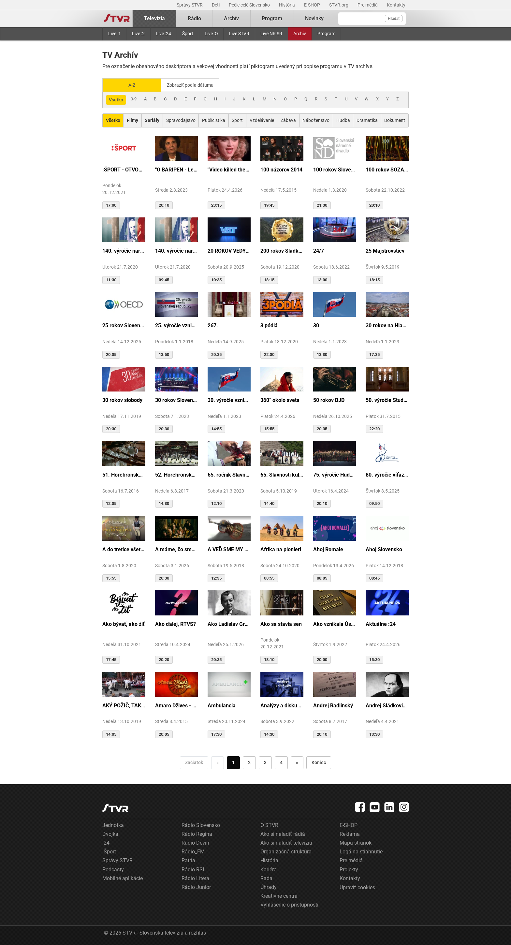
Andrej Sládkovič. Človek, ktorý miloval (387, 705)
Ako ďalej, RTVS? (175, 623)
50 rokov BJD (328, 399)
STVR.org (339, 4)
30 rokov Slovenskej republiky (176, 399)
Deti (216, 4)
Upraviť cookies (357, 887)
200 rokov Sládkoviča (281, 250)
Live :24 (163, 33)
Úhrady (268, 886)
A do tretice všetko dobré (123, 549)
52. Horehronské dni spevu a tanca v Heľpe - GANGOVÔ (176, 474)
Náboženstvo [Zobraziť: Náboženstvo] (315, 119)
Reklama (350, 833)
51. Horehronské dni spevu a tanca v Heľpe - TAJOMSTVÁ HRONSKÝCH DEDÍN (123, 474)
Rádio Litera (195, 878)
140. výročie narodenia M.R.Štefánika (123, 250)
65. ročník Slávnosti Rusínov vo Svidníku (229, 474)
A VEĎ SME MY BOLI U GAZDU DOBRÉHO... (229, 549)
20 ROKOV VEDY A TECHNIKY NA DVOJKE (229, 250)
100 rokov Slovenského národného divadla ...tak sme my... (334, 169)
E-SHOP (312, 4)
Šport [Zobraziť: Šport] (237, 119)
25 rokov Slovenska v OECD (123, 325)
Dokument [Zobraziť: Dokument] (394, 119)
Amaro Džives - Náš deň (176, 705)
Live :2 (138, 33)
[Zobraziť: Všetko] (113, 120)
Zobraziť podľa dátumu (192, 84)
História (287, 4)
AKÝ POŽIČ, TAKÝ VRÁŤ (123, 705)
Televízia (154, 18)
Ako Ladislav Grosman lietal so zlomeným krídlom (229, 623)
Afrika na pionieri (280, 549)
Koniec (319, 761)
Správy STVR (190, 4)
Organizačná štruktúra (286, 851)
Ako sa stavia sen (281, 623)
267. (213, 325)
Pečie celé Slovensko (250, 4)
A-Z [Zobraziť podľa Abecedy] (131, 84)
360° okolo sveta (279, 399)
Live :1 (114, 33)
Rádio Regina (197, 833)
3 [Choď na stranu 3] (265, 761)
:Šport (109, 851)
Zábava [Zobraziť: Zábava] (288, 119)
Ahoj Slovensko (384, 549)
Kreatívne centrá (279, 895)
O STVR (269, 824)
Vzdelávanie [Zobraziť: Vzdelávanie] (262, 119)
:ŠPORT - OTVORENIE (123, 169)
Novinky (314, 18)
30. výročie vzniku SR (229, 399)
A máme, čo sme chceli (176, 549)
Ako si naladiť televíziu (286, 842)
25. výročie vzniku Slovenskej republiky (176, 325)
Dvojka (110, 833)
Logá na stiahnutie (361, 851)
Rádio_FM (193, 851)
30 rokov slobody (122, 399)
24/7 (318, 250)
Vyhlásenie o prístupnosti (289, 904)
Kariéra (268, 869)
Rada (266, 878)
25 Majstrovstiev (385, 250)
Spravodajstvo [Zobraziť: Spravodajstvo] (181, 119)
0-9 (134, 98)
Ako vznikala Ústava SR (334, 623)
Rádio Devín (195, 842)
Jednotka (113, 824)
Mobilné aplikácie (122, 878)
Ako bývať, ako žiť (123, 623)
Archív (299, 33)
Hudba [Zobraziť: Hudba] (343, 119)
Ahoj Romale (328, 549)
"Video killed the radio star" (229, 169)
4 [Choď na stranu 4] (281, 761)
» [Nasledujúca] (297, 761)
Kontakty (396, 4)
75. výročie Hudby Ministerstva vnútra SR (334, 474)
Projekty (349, 869)
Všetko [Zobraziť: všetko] (116, 99)
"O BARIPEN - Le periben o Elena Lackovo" (176, 169)
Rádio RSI (193, 869)
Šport (187, 33)
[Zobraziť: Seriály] (152, 120)
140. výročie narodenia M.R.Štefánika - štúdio (176, 250)
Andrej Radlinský (333, 705)
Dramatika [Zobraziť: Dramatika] (367, 119)
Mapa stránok (356, 842)
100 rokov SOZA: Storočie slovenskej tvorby (387, 169)
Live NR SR (271, 33)
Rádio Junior (196, 886)
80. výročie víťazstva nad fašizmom (387, 474)
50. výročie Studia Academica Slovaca (387, 399)
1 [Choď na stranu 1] (233, 761)
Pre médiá (368, 4)
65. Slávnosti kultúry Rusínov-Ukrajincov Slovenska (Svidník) (281, 474)
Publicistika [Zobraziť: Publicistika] (213, 119)
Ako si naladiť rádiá (282, 833)
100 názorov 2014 (281, 169)
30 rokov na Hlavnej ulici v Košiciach (387, 325)
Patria (188, 860)
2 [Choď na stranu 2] (249, 761)
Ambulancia (222, 705)
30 (316, 325)
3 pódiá (269, 325)
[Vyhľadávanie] (372, 18)
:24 (106, 842)
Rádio (194, 18)
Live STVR (239, 33)
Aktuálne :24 (381, 623)
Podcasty (113, 869)
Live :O (211, 33)
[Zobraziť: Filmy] (132, 120)
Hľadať (394, 18)
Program (326, 33)
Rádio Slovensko (201, 824)
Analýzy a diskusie (281, 705)
